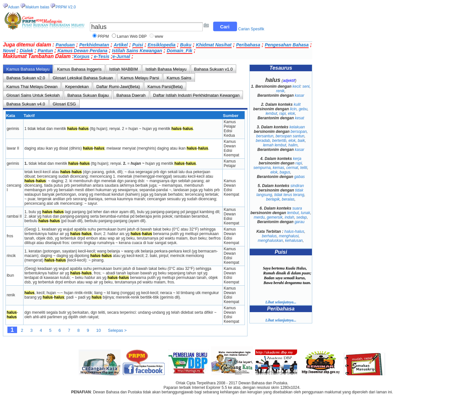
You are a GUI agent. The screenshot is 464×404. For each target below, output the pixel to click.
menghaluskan (270, 240)
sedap (301, 217)
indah (289, 217)
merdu (259, 217)
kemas (278, 167)
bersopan (299, 131)
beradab (263, 140)
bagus (285, 172)
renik (280, 91)
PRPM (103, 36)
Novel (9, 50)
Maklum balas (37, 7)
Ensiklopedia (161, 44)
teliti (303, 167)
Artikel (121, 44)
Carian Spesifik (251, 29)
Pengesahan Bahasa (287, 44)
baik (301, 140)
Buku (185, 44)
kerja (297, 158)
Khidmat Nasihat (213, 44)
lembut (271, 113)
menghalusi (288, 236)
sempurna (261, 167)
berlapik (273, 199)
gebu (303, 109)
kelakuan (297, 127)
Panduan (65, 44)
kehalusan (294, 240)
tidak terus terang (289, 194)
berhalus (269, 236)
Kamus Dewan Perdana (82, 50)
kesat (299, 118)
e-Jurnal (121, 56)
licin (293, 109)
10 (98, 330)
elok (291, 113)
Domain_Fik (179, 50)
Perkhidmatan (94, 44)
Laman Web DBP (132, 36)
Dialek (26, 50)
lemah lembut (274, 145)
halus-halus (294, 231)
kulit (297, 104)
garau (299, 222)
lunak (305, 213)
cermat (292, 167)
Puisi (137, 44)
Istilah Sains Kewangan (137, 50)
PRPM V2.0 (65, 7)
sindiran (297, 185)
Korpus (82, 56)
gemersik (275, 217)
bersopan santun (290, 136)
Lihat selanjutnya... (280, 302)
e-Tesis (101, 56)
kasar (299, 95)
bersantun (264, 136)
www (159, 36)
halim (293, 145)
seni (306, 86)
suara (297, 208)
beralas (288, 199)
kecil (296, 86)
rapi (282, 113)
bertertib (279, 140)
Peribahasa (248, 44)
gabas (299, 176)
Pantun (45, 50)
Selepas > (117, 330)
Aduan (13, 7)
